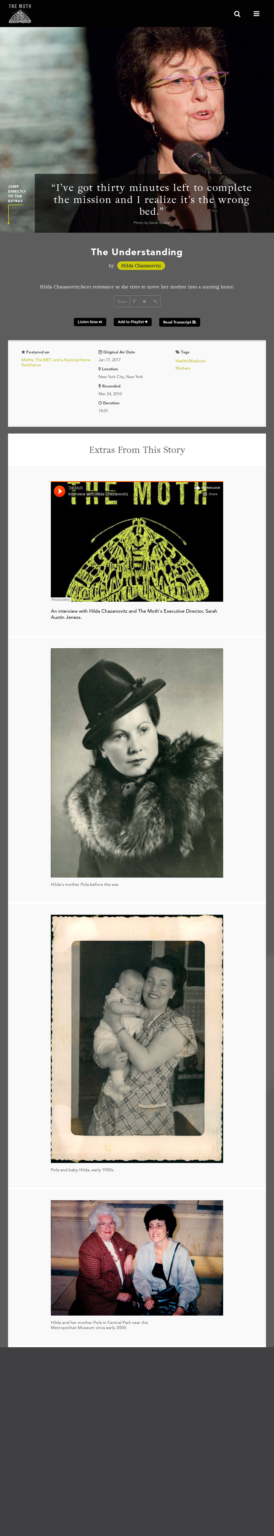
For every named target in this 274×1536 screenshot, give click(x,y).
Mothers (183, 368)
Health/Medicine (191, 360)
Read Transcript (179, 322)
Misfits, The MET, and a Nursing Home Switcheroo (55, 362)
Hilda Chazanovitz (141, 266)
